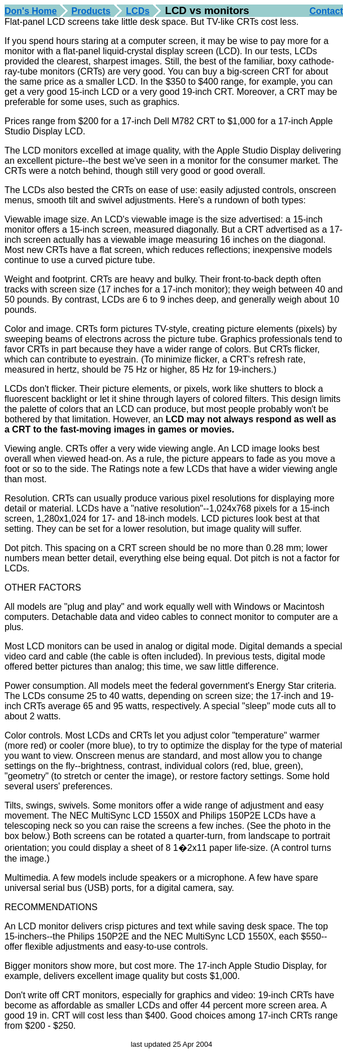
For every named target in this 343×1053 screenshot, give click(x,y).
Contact (326, 11)
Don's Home (31, 11)
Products (91, 11)
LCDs (137, 11)
